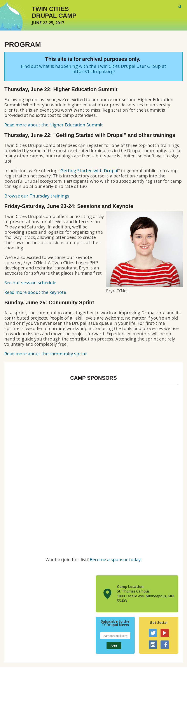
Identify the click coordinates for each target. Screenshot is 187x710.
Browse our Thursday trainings (36, 196)
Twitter (153, 633)
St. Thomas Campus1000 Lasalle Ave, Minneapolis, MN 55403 (145, 596)
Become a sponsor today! (116, 559)
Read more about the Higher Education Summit (53, 125)
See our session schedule (30, 283)
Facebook (165, 644)
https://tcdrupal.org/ (93, 71)
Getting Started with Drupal (89, 171)
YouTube (165, 633)
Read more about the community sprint (45, 354)
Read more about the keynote (35, 292)
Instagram (153, 644)
